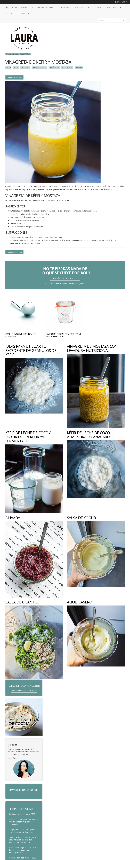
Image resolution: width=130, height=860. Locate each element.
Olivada (12, 517)
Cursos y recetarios (72, 7)
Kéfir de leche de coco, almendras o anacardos (90, 434)
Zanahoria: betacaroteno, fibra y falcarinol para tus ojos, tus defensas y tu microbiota (22, 840)
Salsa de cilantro (22, 602)
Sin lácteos (54, 67)
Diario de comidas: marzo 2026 (22, 814)
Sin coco (79, 67)
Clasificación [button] (113, 7)
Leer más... (12, 758)
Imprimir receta (14, 77)
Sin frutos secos (39, 67)
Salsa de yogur (81, 517)
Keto (16, 67)
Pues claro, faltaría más (24, 690)
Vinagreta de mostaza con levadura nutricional (92, 348)
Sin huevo (25, 67)
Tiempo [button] (10, 13)
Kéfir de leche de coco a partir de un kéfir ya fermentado (28, 437)
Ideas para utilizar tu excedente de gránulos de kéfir (30, 350)
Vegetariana (67, 67)
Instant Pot (27, 7)
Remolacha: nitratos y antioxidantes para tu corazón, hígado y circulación (24, 822)
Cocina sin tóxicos (47, 7)
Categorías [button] (94, 7)
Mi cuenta (121, 2)
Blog (14, 7)
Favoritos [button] (25, 13)
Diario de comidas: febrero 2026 (22, 858)
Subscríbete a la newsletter (65, 278)
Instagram (15, 754)
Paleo (8, 67)
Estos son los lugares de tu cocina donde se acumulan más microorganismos (23, 850)
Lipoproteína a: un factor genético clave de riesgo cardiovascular (23, 830)
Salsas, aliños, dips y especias (18, 54)
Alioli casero (79, 602)
